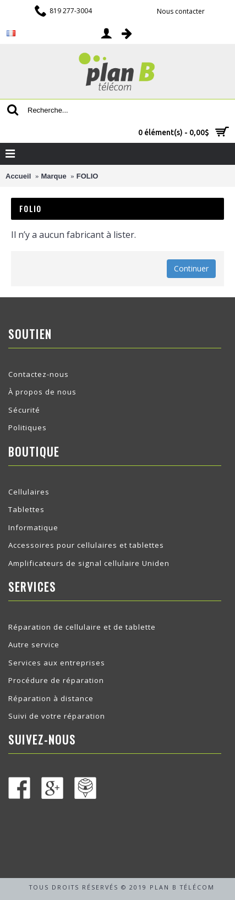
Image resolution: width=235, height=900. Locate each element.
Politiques (27, 427)
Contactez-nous (38, 374)
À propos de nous (42, 392)
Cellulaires (29, 492)
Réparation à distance (51, 698)
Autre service (33, 644)
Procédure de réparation (56, 680)
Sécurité (24, 410)
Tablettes (26, 509)
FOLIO (87, 176)
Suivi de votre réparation (56, 716)
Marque (53, 176)
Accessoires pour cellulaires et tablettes (86, 545)
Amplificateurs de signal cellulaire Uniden (89, 563)
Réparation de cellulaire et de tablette (82, 627)
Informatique (33, 527)
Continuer (191, 268)
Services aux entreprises (56, 663)
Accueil (18, 176)
